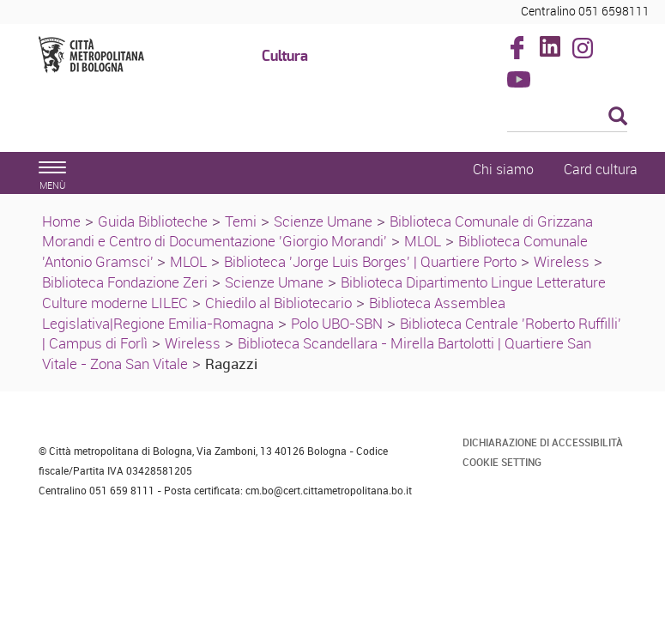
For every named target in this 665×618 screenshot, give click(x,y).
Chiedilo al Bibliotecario (278, 302)
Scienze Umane (323, 221)
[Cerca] (567, 117)
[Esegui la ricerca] (617, 117)
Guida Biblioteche (153, 221)
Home (61, 221)
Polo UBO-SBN (337, 323)
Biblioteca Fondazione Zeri (125, 282)
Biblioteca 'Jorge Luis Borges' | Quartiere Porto (370, 261)
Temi (241, 221)
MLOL (422, 241)
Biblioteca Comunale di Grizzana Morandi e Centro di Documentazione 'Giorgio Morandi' (317, 231)
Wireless (561, 261)
